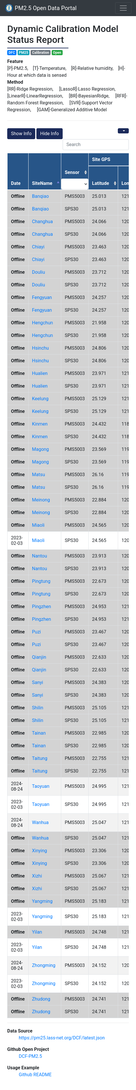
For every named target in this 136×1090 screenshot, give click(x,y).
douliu (38, 272)
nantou (39, 556)
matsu (38, 474)
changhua (42, 221)
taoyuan (40, 786)
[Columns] (123, 130)
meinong (41, 500)
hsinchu (40, 348)
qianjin (39, 657)
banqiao (40, 196)
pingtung (41, 581)
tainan (39, 733)
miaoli (38, 525)
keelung (40, 398)
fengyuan (42, 297)
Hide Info (49, 133)
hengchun (42, 322)
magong (40, 449)
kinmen (40, 424)
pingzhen (41, 606)
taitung (39, 758)
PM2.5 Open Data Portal (41, 8)
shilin (37, 707)
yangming (42, 901)
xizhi (37, 876)
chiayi (38, 247)
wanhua (40, 822)
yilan (37, 932)
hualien (40, 373)
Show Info (21, 133)
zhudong (41, 999)
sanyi (37, 682)
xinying (39, 850)
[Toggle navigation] (123, 8)
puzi (36, 632)
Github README (35, 1074)
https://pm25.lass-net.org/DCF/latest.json (62, 1038)
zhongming (43, 965)
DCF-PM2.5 (30, 1056)
